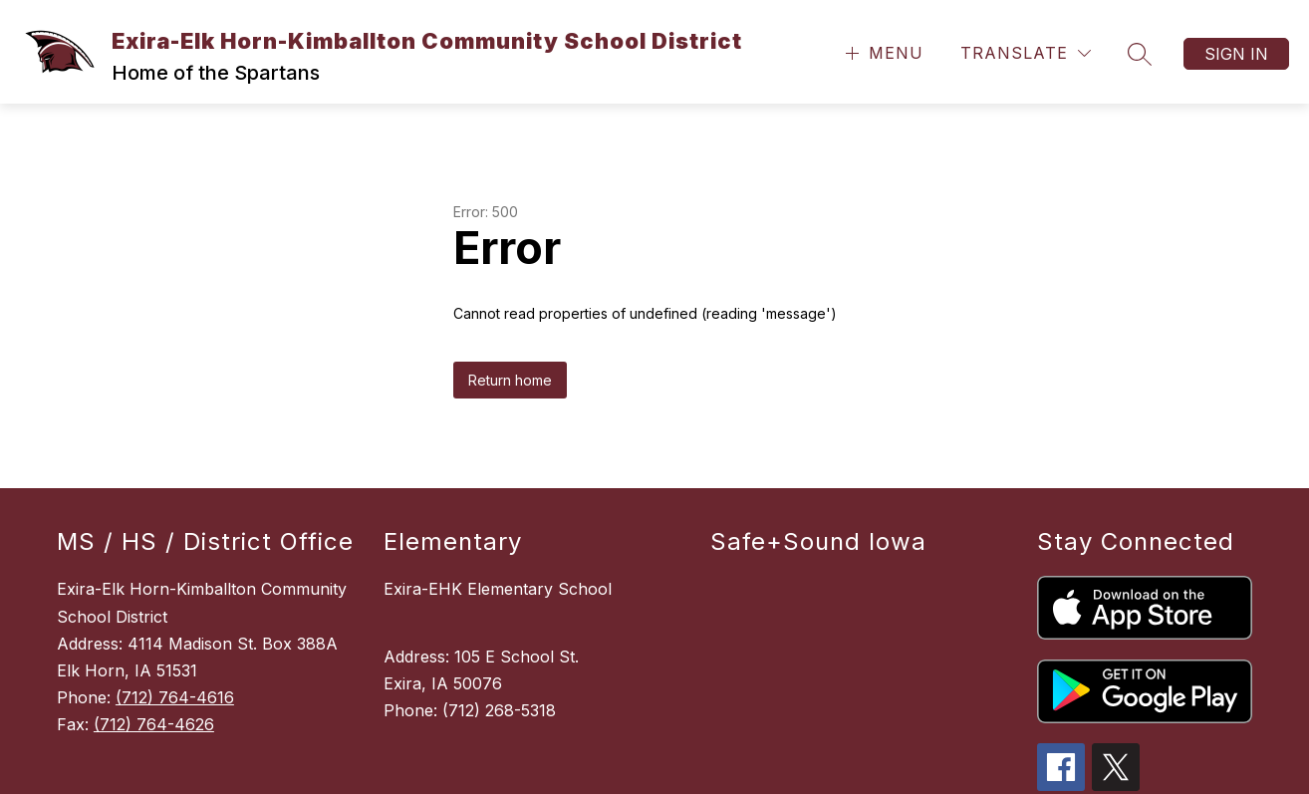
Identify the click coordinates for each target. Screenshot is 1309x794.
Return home (510, 380)
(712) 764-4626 (154, 724)
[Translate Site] (1025, 53)
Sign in (1236, 54)
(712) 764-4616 (175, 697)
